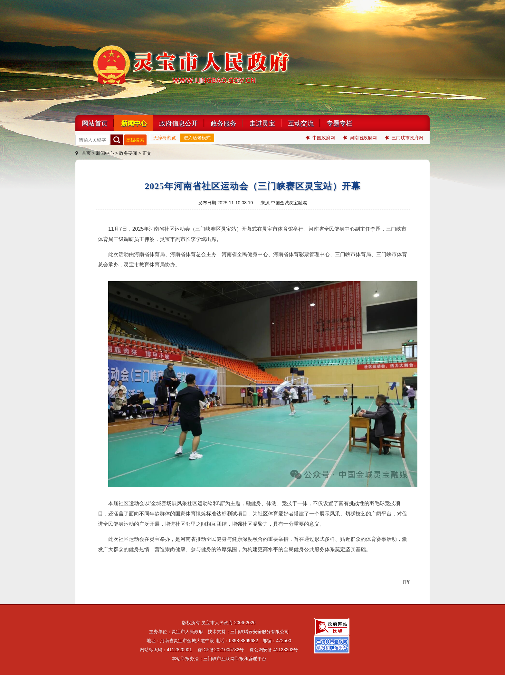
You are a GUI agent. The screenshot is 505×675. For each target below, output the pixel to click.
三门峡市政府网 (404, 137)
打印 (406, 582)
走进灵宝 (262, 123)
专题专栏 (339, 123)
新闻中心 (134, 123)
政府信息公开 (178, 123)
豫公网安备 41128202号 (274, 649)
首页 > (85, 153)
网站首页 (95, 123)
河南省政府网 (360, 137)
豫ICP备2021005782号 (221, 649)
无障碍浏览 (164, 137)
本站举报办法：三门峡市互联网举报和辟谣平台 (219, 658)
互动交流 (301, 123)
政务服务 (223, 123)
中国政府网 (320, 137)
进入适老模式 (197, 137)
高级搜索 (135, 140)
